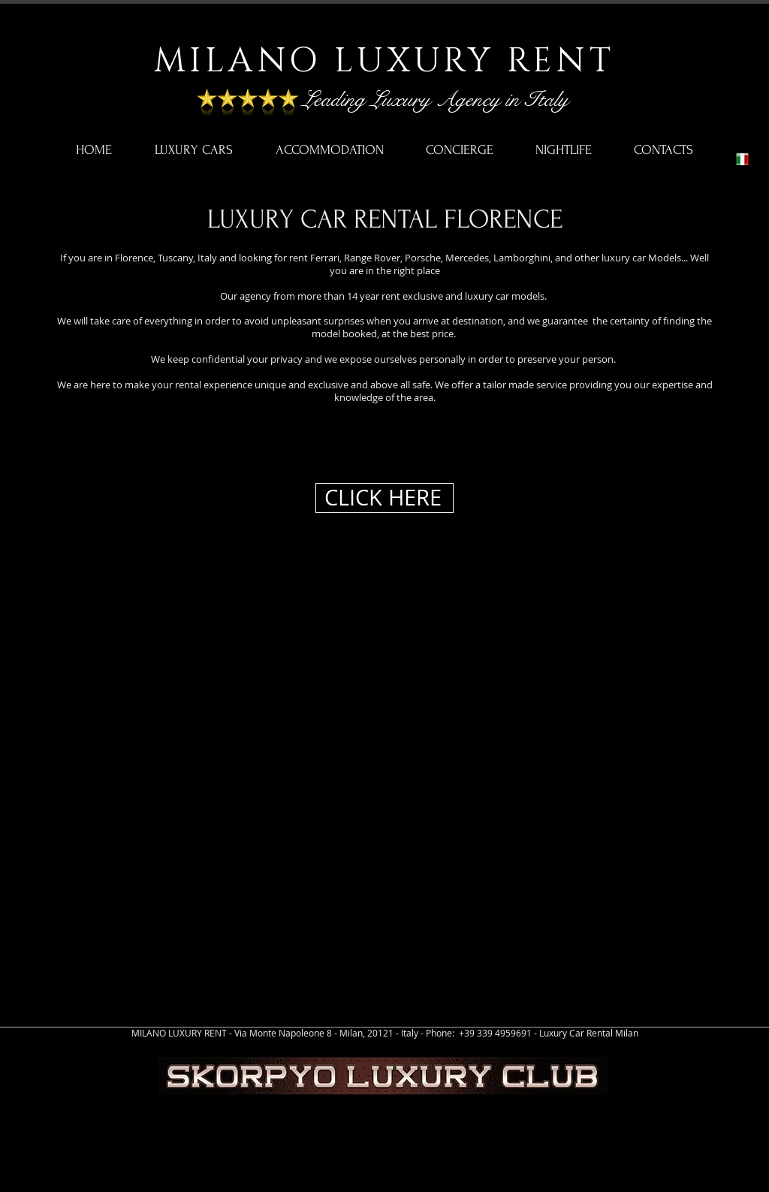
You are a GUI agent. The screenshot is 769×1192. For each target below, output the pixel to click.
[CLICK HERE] (384, 498)
